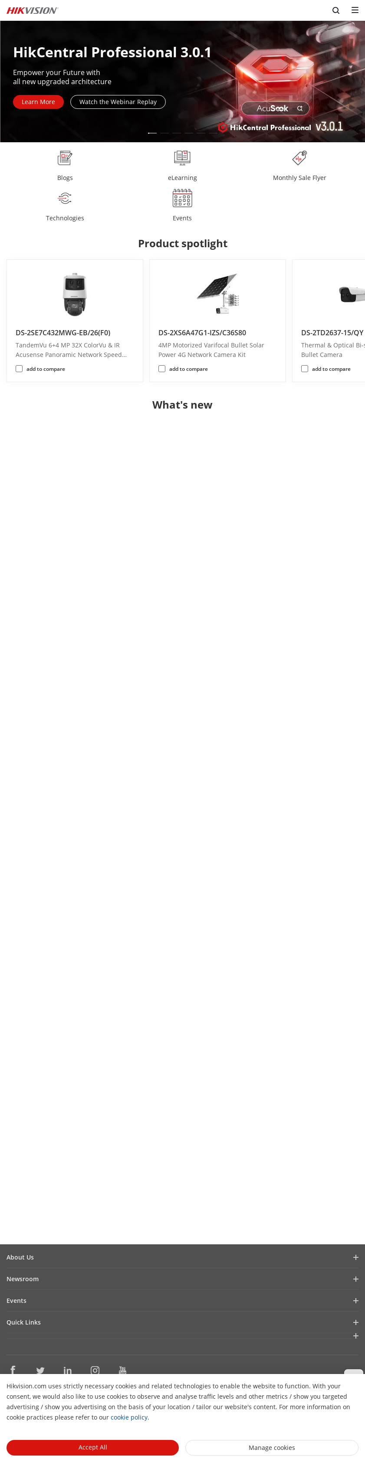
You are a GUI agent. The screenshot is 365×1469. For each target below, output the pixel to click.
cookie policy (129, 1417)
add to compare (45, 369)
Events (16, 1300)
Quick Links (24, 1322)
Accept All (93, 1447)
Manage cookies (272, 1447)
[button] (152, 133)
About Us (20, 1257)
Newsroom (23, 1279)
